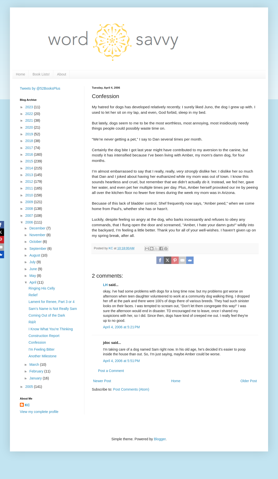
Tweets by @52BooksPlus (40, 88)
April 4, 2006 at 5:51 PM (121, 361)
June (33, 269)
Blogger (160, 439)
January (36, 378)
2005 (29, 387)
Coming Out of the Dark (47, 315)
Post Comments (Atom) (131, 389)
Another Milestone (43, 356)
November (37, 235)
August (35, 255)
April (33, 282)
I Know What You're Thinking (51, 329)
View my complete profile (39, 412)
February (36, 371)
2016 (29, 154)
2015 (29, 161)
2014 (29, 168)
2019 (29, 134)
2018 (29, 141)
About (61, 74)
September (38, 249)
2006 (29, 222)
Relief (33, 295)
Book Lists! (41, 74)
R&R (32, 322)
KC (27, 405)
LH (105, 285)
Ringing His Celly (42, 288)
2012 (29, 182)
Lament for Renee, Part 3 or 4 (51, 302)
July (32, 262)
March (34, 365)
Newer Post (102, 381)
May (33, 276)
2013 (29, 175)
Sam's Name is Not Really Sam (53, 309)
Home (20, 74)
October (36, 242)
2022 (29, 114)
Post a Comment (111, 371)
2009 (29, 202)
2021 (29, 120)
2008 (29, 209)
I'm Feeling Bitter (42, 349)
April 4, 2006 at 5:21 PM (121, 327)
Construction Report (44, 336)
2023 (29, 107)
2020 (29, 127)
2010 (29, 195)
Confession (37, 342)
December (37, 228)
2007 (29, 216)
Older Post (249, 381)
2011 (29, 188)
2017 (29, 148)
